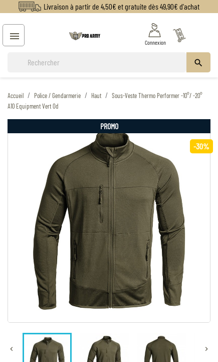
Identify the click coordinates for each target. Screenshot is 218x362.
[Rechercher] (97, 62)
